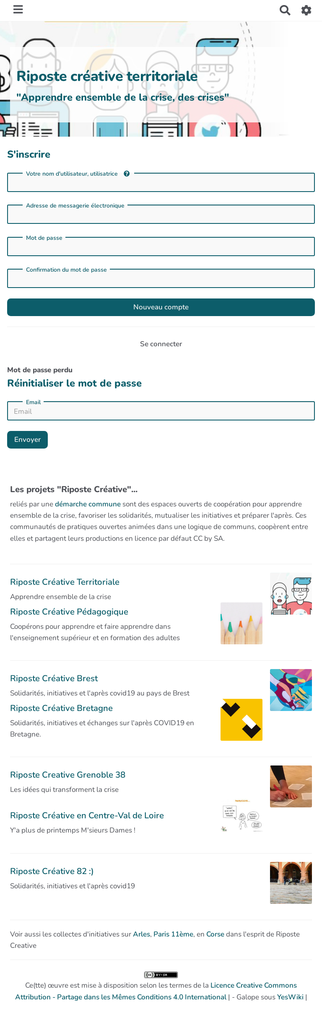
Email (33, 402)
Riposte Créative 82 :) (52, 871)
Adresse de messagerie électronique (75, 206)
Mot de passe (44, 238)
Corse (215, 934)
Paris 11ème (173, 934)
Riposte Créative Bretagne (61, 708)
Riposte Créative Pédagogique (69, 611)
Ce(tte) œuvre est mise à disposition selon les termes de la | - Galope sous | (161, 987)
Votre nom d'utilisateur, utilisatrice (78, 174)
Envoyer (27, 439)
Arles (141, 934)
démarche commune (88, 504)
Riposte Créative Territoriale (64, 582)
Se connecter (161, 344)
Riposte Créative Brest (54, 678)
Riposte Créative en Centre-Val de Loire (87, 815)
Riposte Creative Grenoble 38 (67, 775)
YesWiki (290, 997)
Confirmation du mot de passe (66, 270)
